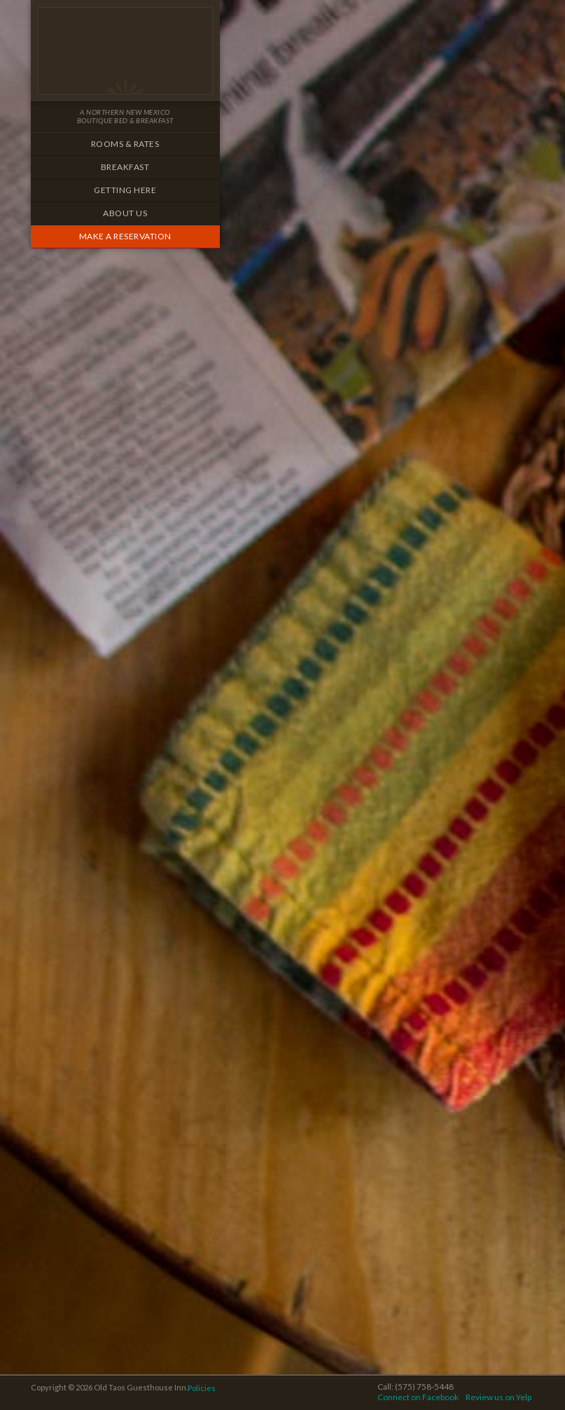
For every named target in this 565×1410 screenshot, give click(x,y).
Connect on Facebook (418, 1397)
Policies (202, 1388)
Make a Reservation (125, 236)
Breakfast (125, 167)
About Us (125, 213)
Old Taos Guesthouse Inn (125, 50)
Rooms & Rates (125, 144)
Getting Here (125, 190)
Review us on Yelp (498, 1397)
